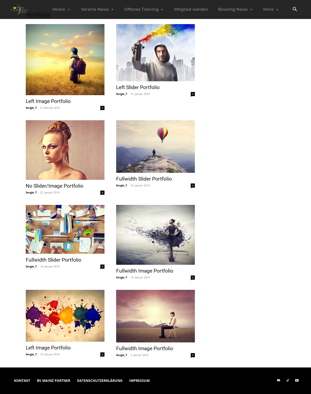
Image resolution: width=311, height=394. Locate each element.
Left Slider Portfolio (138, 87)
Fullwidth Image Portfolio (144, 271)
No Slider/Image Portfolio (54, 186)
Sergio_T (31, 108)
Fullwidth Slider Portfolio (144, 179)
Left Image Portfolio (48, 101)
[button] (294, 9)
